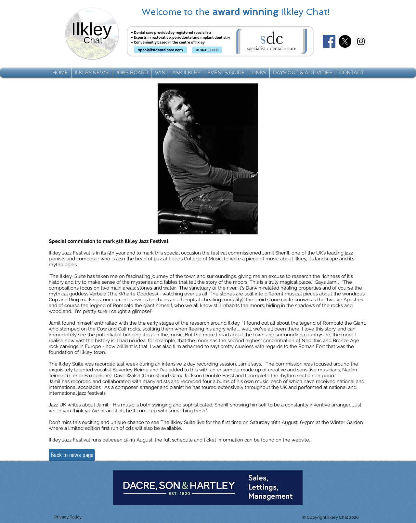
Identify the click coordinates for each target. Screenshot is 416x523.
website (300, 440)
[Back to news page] (72, 455)
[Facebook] (329, 41)
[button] (92, 73)
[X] (345, 41)
